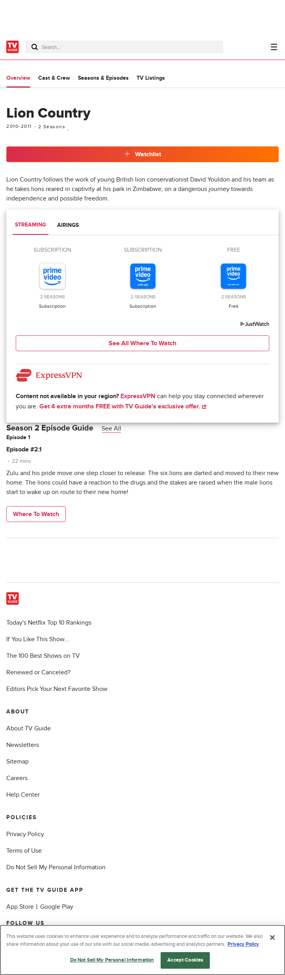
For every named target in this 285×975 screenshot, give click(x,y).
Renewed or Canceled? (38, 672)
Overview (18, 78)
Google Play (56, 907)
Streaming (30, 224)
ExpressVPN (137, 396)
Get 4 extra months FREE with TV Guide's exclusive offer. (122, 406)
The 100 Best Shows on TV (43, 656)
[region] (142, 950)
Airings (68, 225)
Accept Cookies (185, 960)
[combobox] (124, 47)
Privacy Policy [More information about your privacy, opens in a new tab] (243, 944)
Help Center (23, 795)
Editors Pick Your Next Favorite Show (56, 689)
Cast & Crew (54, 78)
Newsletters (22, 745)
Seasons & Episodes (103, 78)
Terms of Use (24, 851)
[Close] (272, 937)
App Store (20, 907)
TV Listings (151, 78)
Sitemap (17, 761)
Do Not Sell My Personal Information (55, 867)
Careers (17, 778)
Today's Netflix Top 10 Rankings (48, 623)
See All (111, 428)
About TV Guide (28, 728)
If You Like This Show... (37, 639)
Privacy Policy (25, 834)
